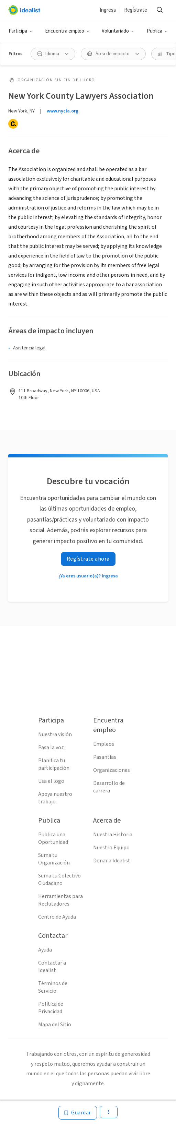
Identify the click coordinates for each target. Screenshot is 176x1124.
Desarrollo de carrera (109, 786)
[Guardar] (77, 1113)
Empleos (103, 744)
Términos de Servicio (52, 987)
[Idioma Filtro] (53, 54)
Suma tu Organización (54, 858)
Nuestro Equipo (111, 847)
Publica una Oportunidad (53, 838)
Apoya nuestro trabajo (55, 797)
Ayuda (45, 950)
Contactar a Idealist (52, 966)
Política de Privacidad (50, 1007)
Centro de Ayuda (57, 917)
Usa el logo (51, 781)
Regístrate (135, 10)
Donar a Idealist (111, 860)
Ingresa (108, 10)
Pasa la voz (51, 747)
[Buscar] (159, 9)
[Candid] (13, 124)
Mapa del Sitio (54, 1024)
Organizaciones (111, 770)
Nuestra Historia (112, 834)
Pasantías (104, 757)
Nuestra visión (55, 734)
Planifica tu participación (53, 764)
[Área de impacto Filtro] (113, 54)
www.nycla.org (62, 111)
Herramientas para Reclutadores (60, 900)
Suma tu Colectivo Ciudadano (59, 879)
